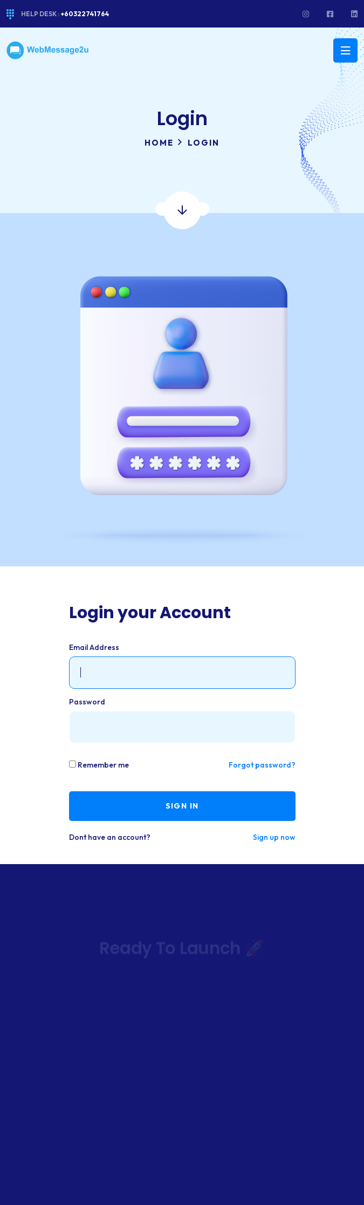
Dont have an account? (109, 837)
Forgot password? (262, 765)
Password (87, 702)
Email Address (94, 647)
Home (159, 143)
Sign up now (274, 837)
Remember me (103, 765)
